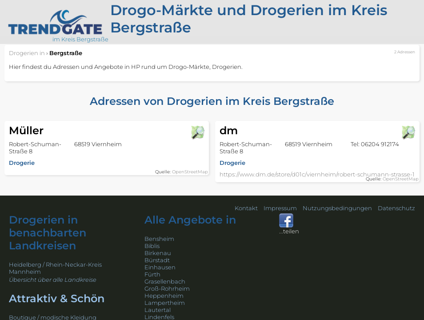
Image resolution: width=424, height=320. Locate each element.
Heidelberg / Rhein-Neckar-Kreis (55, 264)
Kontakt (246, 208)
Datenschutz (396, 208)
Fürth (152, 274)
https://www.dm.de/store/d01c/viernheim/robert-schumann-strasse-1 (317, 174)
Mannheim (25, 271)
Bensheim (159, 238)
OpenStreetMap (190, 172)
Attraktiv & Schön (56, 298)
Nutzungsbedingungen (337, 208)
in (27, 52)
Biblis (152, 245)
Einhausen (160, 267)
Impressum (280, 208)
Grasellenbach (164, 281)
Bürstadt (157, 260)
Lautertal (157, 309)
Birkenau (157, 252)
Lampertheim (164, 302)
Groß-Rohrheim (167, 288)
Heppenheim (164, 295)
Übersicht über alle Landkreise (52, 279)
